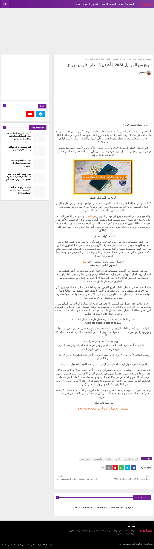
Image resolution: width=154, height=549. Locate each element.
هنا (84, 261)
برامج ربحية (98, 459)
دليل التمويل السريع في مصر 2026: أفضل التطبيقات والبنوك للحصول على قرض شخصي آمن (18, 177)
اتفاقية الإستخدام (9, 544)
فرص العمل (92, 216)
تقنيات (77, 4)
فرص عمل (132, 58)
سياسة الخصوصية (45, 544)
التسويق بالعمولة (90, 4)
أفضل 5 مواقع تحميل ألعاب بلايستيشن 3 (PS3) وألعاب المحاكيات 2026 (20, 190)
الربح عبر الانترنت (131, 459)
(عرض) (126, 125)
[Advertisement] (77, 31)
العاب (118, 459)
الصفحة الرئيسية (126, 4)
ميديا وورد (123, 543)
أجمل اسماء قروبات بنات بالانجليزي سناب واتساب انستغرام (21, 163)
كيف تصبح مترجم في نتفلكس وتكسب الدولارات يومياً (19, 148)
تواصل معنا (31, 544)
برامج (109, 459)
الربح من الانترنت (108, 4)
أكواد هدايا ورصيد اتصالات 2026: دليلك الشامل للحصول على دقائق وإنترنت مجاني (18, 136)
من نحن (21, 544)
